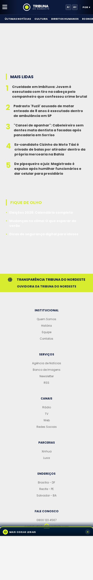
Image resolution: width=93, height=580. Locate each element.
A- (68, 7)
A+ (74, 7)
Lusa (46, 458)
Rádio (46, 407)
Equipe (46, 332)
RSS (46, 383)
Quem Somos (46, 319)
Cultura (41, 19)
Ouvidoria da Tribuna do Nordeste (46, 286)
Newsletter (47, 376)
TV (46, 414)
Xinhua (47, 451)
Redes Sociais (47, 427)
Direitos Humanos (65, 19)
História (46, 326)
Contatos (46, 339)
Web (46, 420)
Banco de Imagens (46, 370)
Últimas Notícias (18, 19)
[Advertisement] (46, 44)
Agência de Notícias (46, 363)
